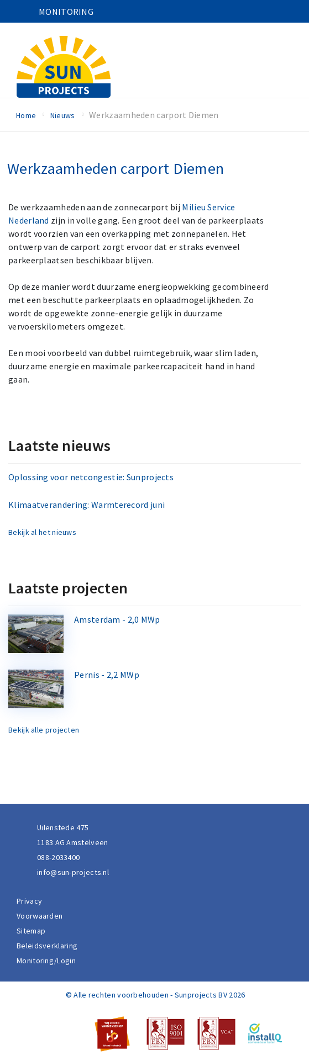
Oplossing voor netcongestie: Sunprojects (91, 476)
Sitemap (31, 931)
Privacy (29, 901)
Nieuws (62, 115)
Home (26, 115)
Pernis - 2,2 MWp (106, 674)
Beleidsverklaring (47, 946)
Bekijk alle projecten (43, 730)
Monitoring (66, 12)
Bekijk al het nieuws (42, 532)
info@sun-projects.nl (73, 872)
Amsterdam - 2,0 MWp (117, 619)
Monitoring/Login (46, 960)
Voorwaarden (39, 916)
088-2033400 (58, 857)
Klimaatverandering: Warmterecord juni (86, 504)
